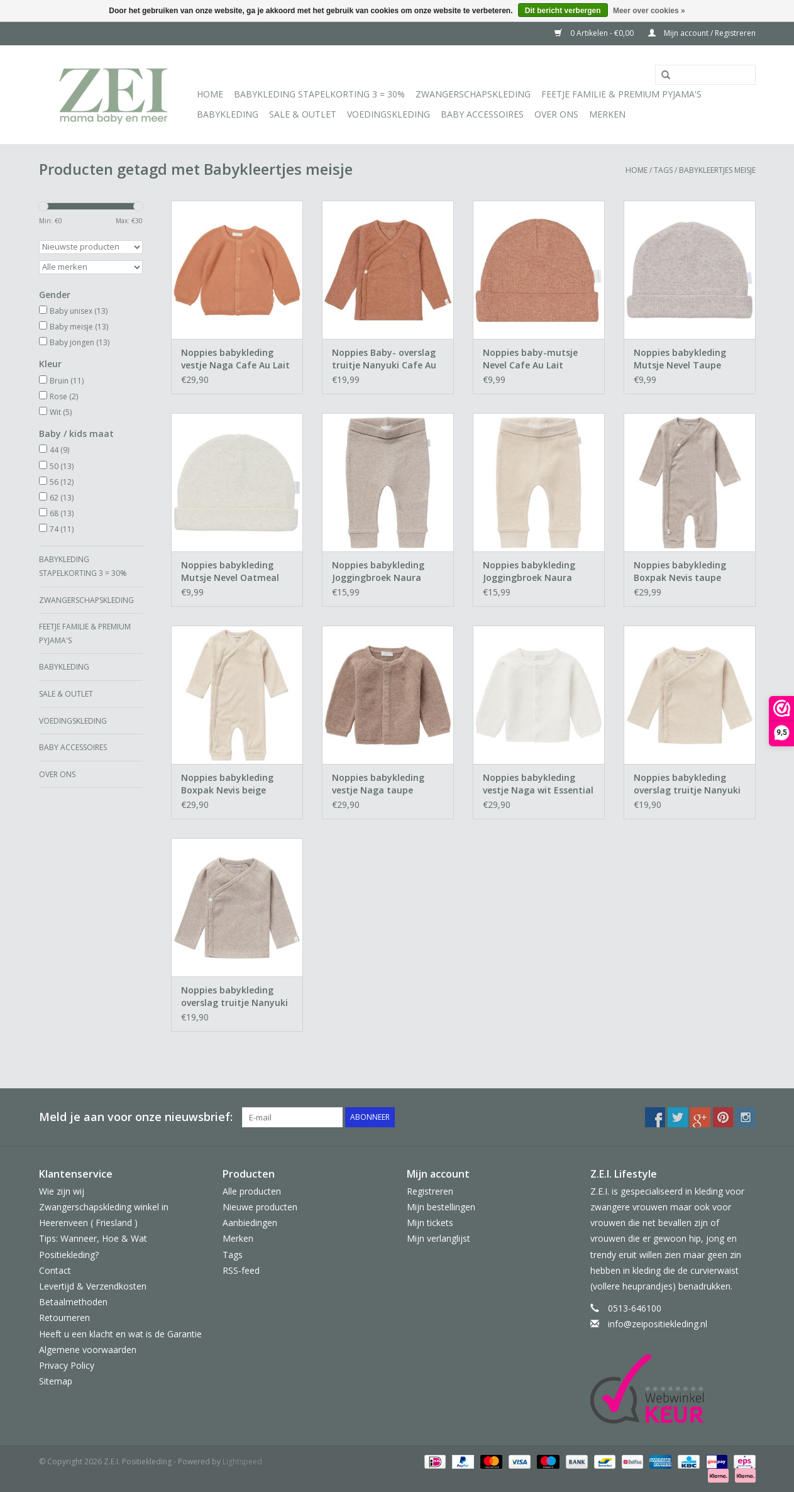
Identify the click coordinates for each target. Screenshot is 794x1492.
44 (59, 450)
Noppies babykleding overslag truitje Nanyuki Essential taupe (234, 996)
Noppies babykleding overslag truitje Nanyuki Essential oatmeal (687, 784)
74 (62, 529)
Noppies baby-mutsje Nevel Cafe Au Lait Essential (530, 359)
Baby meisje (79, 326)
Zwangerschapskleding (473, 94)
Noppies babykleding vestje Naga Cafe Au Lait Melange (235, 359)
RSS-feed (241, 1270)
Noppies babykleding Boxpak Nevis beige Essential (227, 784)
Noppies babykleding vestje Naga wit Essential (538, 783)
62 (62, 497)
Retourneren (64, 1317)
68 (62, 513)
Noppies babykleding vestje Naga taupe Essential (378, 784)
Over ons (556, 114)
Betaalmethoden (73, 1302)
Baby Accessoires (482, 114)
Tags (663, 170)
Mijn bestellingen (441, 1207)
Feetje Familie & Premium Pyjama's (621, 94)
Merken (607, 114)
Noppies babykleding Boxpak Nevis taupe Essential (680, 571)
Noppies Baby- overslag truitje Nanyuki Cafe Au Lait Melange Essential (384, 359)
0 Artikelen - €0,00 (595, 33)
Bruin (67, 380)
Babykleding (227, 114)
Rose (64, 396)
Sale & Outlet (302, 114)
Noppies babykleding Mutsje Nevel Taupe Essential (680, 359)
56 (62, 482)
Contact (55, 1270)
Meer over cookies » (649, 10)
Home (210, 94)
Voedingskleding (388, 114)
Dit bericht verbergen (563, 10)
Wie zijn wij (61, 1191)
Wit (61, 412)
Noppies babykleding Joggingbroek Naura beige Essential (529, 571)
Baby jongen (79, 342)
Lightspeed (242, 1461)
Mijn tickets (430, 1223)
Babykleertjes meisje (717, 170)
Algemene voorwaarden (87, 1350)
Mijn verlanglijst (438, 1238)
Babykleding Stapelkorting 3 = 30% (319, 94)
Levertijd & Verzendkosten (92, 1286)
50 (62, 466)
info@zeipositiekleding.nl (657, 1324)
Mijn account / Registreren (702, 33)
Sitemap (55, 1381)
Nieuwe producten (260, 1207)
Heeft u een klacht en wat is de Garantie (120, 1334)
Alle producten (252, 1191)
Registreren (430, 1191)
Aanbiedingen (250, 1223)
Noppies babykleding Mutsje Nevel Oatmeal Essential (230, 571)
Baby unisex (79, 311)
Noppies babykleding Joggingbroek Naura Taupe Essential (378, 571)
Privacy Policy (66, 1365)
